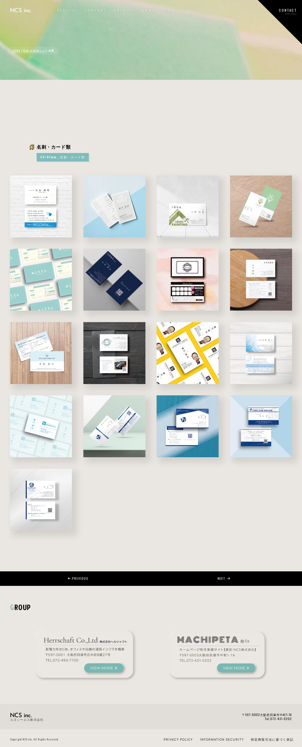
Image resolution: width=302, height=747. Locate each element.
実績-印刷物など (34, 50)
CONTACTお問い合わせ (288, 11)
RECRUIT (124, 10)
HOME (16, 50)
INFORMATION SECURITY (222, 739)
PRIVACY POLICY (178, 739)
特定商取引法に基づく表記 (272, 739)
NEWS (148, 10)
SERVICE (67, 10)
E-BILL (170, 10)
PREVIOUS (78, 578)
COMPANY (96, 10)
